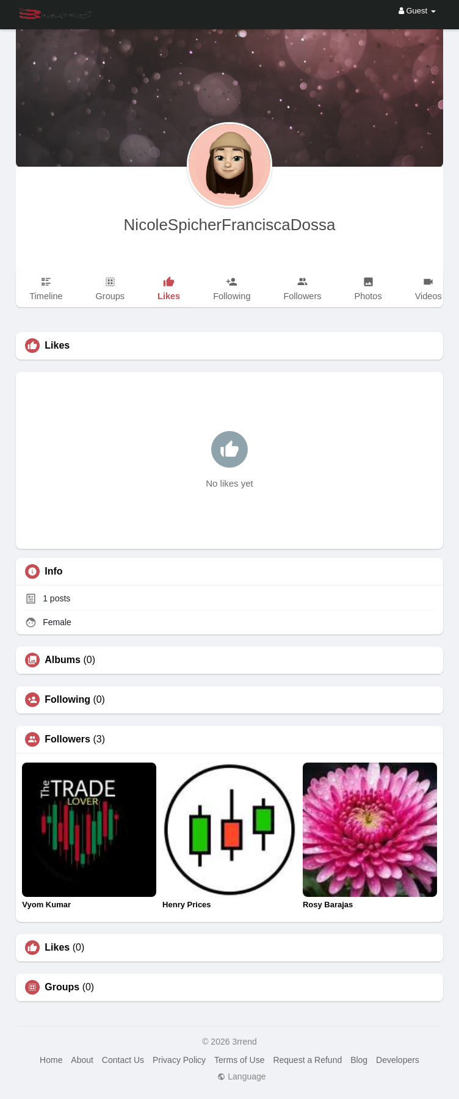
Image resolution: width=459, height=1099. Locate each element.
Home (51, 1060)
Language (241, 1076)
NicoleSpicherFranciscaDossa (230, 225)
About (82, 1060)
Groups (62, 987)
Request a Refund (307, 1060)
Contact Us (123, 1060)
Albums (63, 660)
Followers (67, 739)
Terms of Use (239, 1060)
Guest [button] (417, 10)
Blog (358, 1060)
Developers (397, 1060)
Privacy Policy (179, 1060)
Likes (57, 947)
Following (67, 700)
